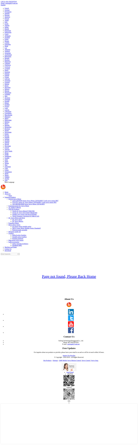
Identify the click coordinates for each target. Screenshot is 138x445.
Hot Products (47, 360)
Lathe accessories (13, 242)
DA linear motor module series (21, 226)
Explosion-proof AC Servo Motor (18, 206)
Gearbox (11, 233)
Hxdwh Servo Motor (14, 199)
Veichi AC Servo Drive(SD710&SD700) (24, 213)
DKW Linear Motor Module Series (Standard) (26, 228)
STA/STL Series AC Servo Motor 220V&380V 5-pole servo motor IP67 (34, 202)
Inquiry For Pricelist (69, 355)
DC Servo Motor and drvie (16, 218)
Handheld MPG (17, 245)
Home (6, 192)
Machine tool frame (11, 247)
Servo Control (86, 360)
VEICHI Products (13, 209)
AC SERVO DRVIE (14, 207)
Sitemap (55, 360)
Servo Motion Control (74, 360)
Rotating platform (17, 238)
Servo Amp (94, 360)
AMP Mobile (63, 360)
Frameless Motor (13, 223)
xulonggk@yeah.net (73, 344)
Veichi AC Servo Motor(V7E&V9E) (23, 211)
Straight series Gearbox (19, 237)
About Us (8, 194)
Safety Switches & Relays (20, 244)
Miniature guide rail (14, 231)
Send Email (70, 372)
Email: (9, 3)
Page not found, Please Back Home (69, 276)
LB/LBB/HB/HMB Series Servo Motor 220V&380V (28, 204)
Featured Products (10, 197)
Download (8, 250)
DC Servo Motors (17, 221)
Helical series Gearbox (19, 235)
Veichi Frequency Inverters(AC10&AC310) (25, 216)
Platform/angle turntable (19, 230)
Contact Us (8, 249)
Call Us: (9, 1)
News (10, 195)
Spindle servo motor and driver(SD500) (24, 214)
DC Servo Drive (17, 219)
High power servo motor (15, 240)
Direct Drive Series (14, 225)
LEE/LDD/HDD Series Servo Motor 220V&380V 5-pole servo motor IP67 (35, 201)
